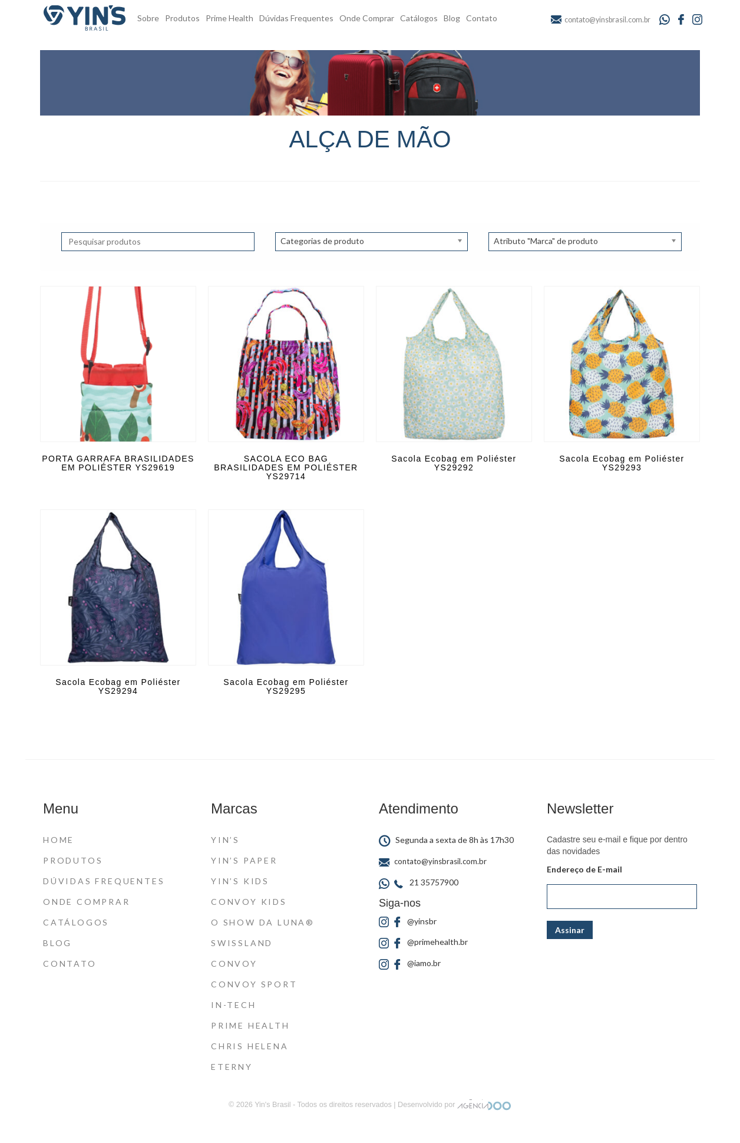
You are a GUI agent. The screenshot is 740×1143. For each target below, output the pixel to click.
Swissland (242, 943)
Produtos (182, 18)
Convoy (234, 963)
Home (58, 840)
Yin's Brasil (272, 1105)
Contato (481, 18)
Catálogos (419, 18)
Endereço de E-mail (584, 869)
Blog (452, 18)
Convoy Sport (254, 984)
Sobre (148, 18)
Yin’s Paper (244, 860)
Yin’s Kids (240, 881)
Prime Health (229, 18)
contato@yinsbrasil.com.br (433, 861)
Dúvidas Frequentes (296, 18)
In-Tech (233, 1005)
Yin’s (225, 840)
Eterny (232, 1067)
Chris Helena (250, 1046)
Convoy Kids (249, 902)
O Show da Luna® (263, 922)
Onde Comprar (366, 18)
